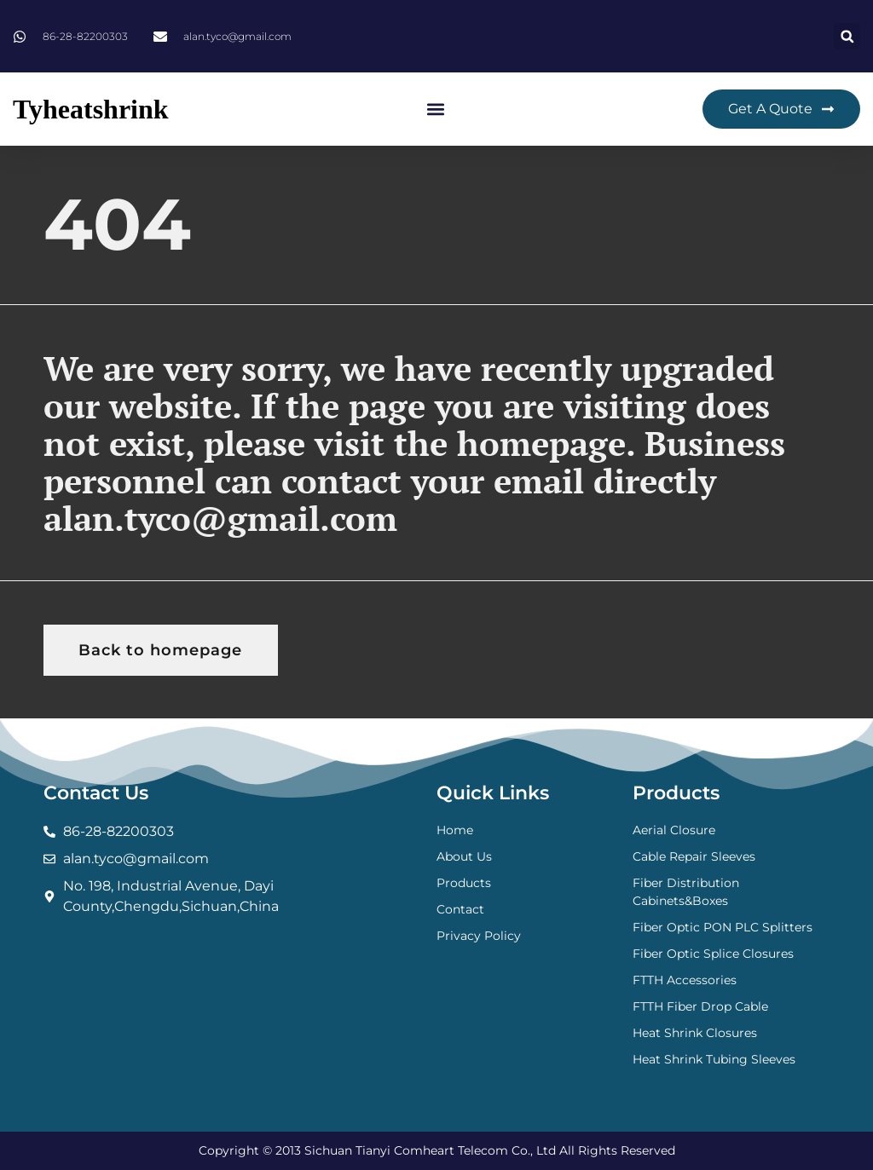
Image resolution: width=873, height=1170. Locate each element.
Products (463, 882)
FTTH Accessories (685, 980)
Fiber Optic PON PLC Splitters (722, 927)
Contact (460, 909)
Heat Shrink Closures (695, 1032)
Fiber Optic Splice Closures (713, 953)
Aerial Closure (674, 830)
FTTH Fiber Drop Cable (700, 1006)
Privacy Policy (478, 935)
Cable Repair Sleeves (694, 856)
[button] (847, 36)
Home (454, 830)
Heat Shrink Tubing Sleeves (714, 1059)
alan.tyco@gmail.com (220, 517)
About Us (464, 856)
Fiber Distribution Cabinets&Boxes (686, 891)
